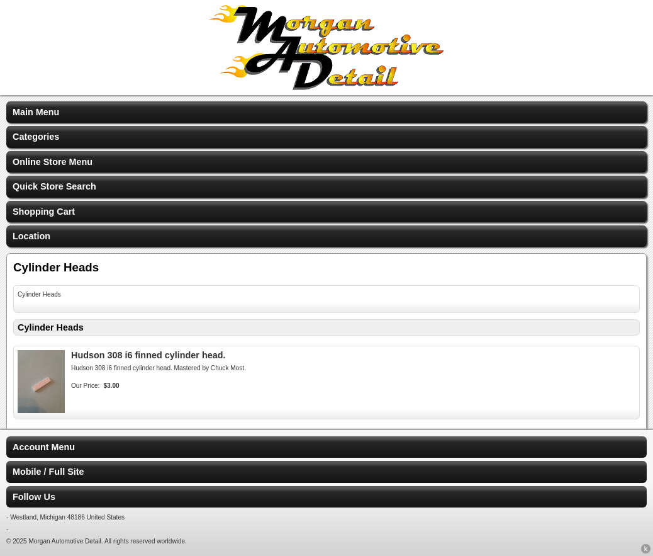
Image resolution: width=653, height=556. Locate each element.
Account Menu (44, 447)
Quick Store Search (54, 186)
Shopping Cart (44, 212)
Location (31, 236)
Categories (36, 137)
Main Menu (36, 112)
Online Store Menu (52, 162)
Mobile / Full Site (48, 472)
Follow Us (34, 497)
